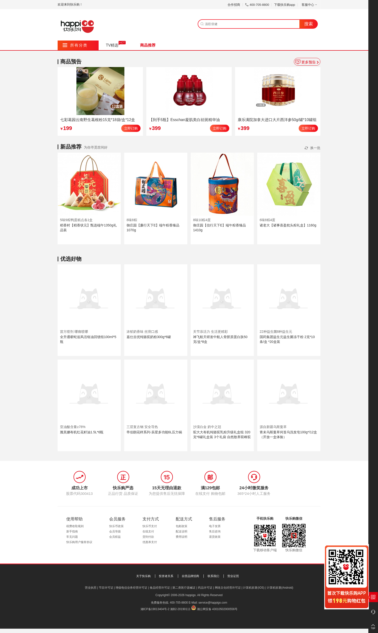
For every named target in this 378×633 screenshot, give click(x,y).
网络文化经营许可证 (228, 587)
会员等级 (115, 531)
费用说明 (181, 536)
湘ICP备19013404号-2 (155, 609)
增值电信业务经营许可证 (131, 587)
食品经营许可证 (160, 587)
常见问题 (72, 536)
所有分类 (75, 45)
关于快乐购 (143, 576)
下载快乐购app (284, 5)
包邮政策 (181, 526)
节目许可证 (106, 587)
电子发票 (215, 526)
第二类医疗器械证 (184, 587)
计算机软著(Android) (280, 587)
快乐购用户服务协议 (79, 542)
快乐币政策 (116, 526)
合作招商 (234, 5)
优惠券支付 (149, 542)
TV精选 (112, 45)
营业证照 (233, 576)
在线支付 (148, 531)
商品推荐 (147, 45)
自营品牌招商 (190, 576)
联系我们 (213, 576)
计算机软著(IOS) (253, 587)
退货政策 (215, 536)
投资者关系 (166, 576)
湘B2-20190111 (180, 609)
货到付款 (148, 536)
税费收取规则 (75, 526)
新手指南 (72, 531)
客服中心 (310, 5)
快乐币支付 (149, 526)
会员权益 (115, 536)
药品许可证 (205, 587)
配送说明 (181, 531)
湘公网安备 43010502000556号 (217, 609)
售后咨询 (215, 531)
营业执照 (90, 587)
